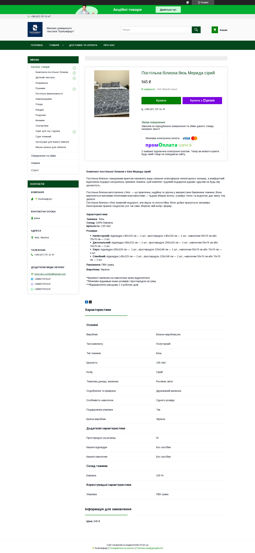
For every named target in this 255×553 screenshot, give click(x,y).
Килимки (40, 120)
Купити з (202, 100)
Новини (35, 163)
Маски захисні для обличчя (51, 147)
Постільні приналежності (49, 93)
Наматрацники (44, 99)
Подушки (41, 115)
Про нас (109, 45)
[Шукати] (196, 29)
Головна (37, 45)
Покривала (42, 83)
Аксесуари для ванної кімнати (52, 142)
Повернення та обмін (43, 155)
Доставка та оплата (83, 45)
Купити (161, 100)
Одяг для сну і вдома (48, 131)
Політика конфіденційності (149, 548)
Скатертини (42, 125)
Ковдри (40, 109)
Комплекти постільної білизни (52, 72)
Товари (54, 45)
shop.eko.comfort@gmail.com (50, 274)
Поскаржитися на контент (122, 548)
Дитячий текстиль (45, 77)
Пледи (39, 104)
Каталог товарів (40, 66)
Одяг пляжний (43, 136)
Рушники (40, 88)
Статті (35, 170)
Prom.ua (144, 545)
